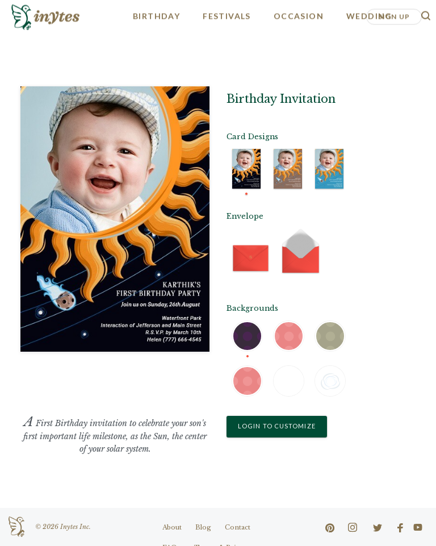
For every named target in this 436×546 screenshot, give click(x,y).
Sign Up (394, 15)
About (172, 527)
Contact (237, 527)
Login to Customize (277, 426)
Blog (203, 527)
